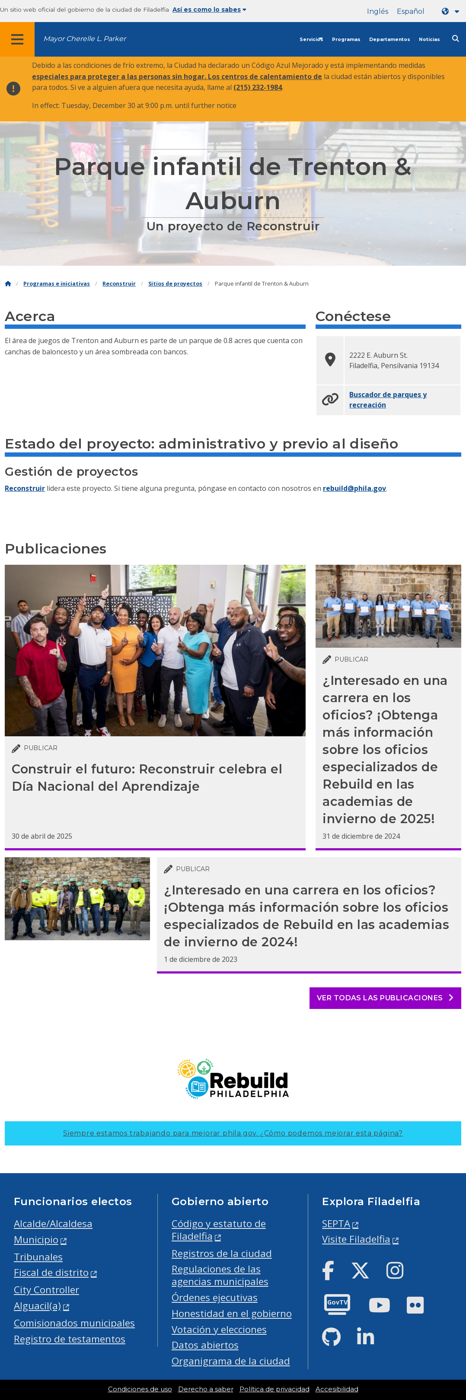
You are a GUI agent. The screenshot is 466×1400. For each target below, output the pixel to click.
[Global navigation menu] (17, 39)
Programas (346, 39)
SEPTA (336, 1223)
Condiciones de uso (140, 1389)
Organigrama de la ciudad (231, 1361)
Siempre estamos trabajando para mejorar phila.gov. (233, 1133)
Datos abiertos (205, 1345)
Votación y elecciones (219, 1329)
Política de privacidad (274, 1389)
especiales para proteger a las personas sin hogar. (120, 76)
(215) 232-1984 (257, 87)
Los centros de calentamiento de (265, 76)
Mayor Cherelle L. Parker (84, 39)
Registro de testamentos (69, 1339)
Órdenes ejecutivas (215, 1297)
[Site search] (455, 38)
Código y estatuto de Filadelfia (219, 1230)
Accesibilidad (337, 1389)
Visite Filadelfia (356, 1239)
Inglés (377, 11)
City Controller (46, 1289)
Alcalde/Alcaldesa (53, 1223)
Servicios (311, 39)
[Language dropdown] (452, 11)
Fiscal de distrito (51, 1272)
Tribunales (38, 1256)
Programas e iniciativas (56, 283)
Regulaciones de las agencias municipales (220, 1275)
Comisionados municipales (74, 1323)
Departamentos (389, 39)
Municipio (36, 1239)
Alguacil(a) (37, 1305)
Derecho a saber (205, 1389)
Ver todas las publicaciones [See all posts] (385, 998)
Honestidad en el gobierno (232, 1313)
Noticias (429, 39)
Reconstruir (119, 283)
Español (411, 11)
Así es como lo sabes (209, 9)
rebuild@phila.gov (354, 488)
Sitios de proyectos (175, 283)
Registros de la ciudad (222, 1253)
